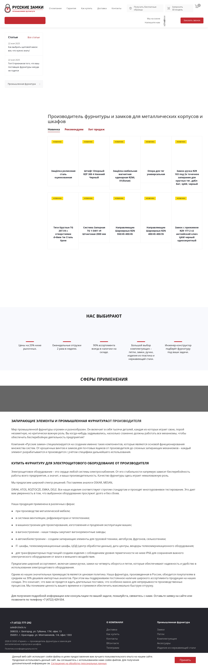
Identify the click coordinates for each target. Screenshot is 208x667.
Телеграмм (112, 647)
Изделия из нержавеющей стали (176, 647)
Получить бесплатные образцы (142, 8)
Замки (161, 629)
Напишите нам (155, 22)
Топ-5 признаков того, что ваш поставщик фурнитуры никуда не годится (23, 67)
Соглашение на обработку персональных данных (78, 663)
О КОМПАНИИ (114, 622)
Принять (185, 660)
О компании (55, 8)
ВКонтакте (112, 643)
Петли (160, 634)
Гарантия (71, 8)
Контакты (116, 8)
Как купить (86, 8)
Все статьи (34, 37)
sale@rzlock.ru (18, 627)
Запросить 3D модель (175, 8)
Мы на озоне (156, 18)
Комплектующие (167, 638)
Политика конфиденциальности (21, 648)
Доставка (102, 8)
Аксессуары (164, 643)
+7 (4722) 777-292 (20, 622)
